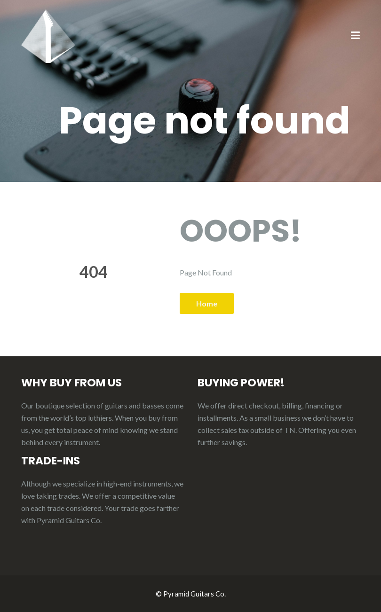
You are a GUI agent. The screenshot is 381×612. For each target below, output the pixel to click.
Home (206, 303)
